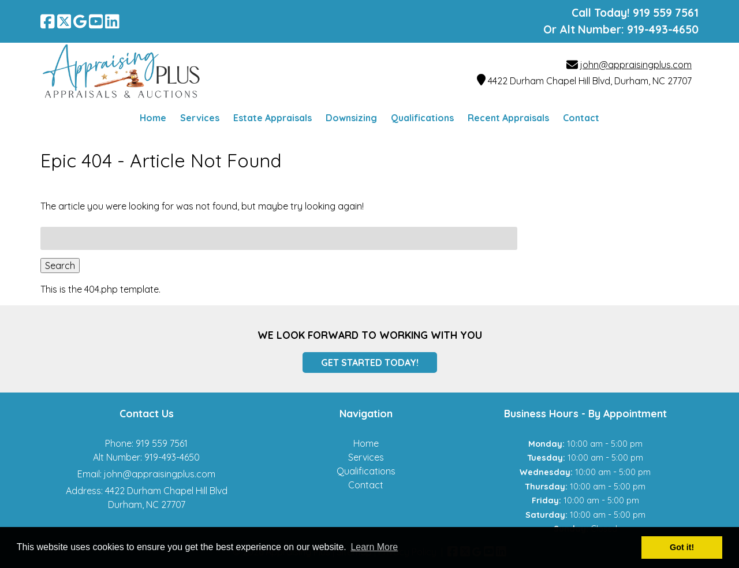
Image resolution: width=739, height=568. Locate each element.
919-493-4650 (663, 29)
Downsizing (351, 118)
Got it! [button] (682, 547)
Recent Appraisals (508, 118)
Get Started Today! (370, 362)
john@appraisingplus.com (636, 64)
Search (60, 265)
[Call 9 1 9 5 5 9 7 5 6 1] (666, 13)
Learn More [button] (374, 547)
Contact (581, 118)
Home (153, 118)
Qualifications (422, 118)
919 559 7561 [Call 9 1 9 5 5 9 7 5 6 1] (162, 443)
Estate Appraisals (272, 118)
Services (199, 118)
